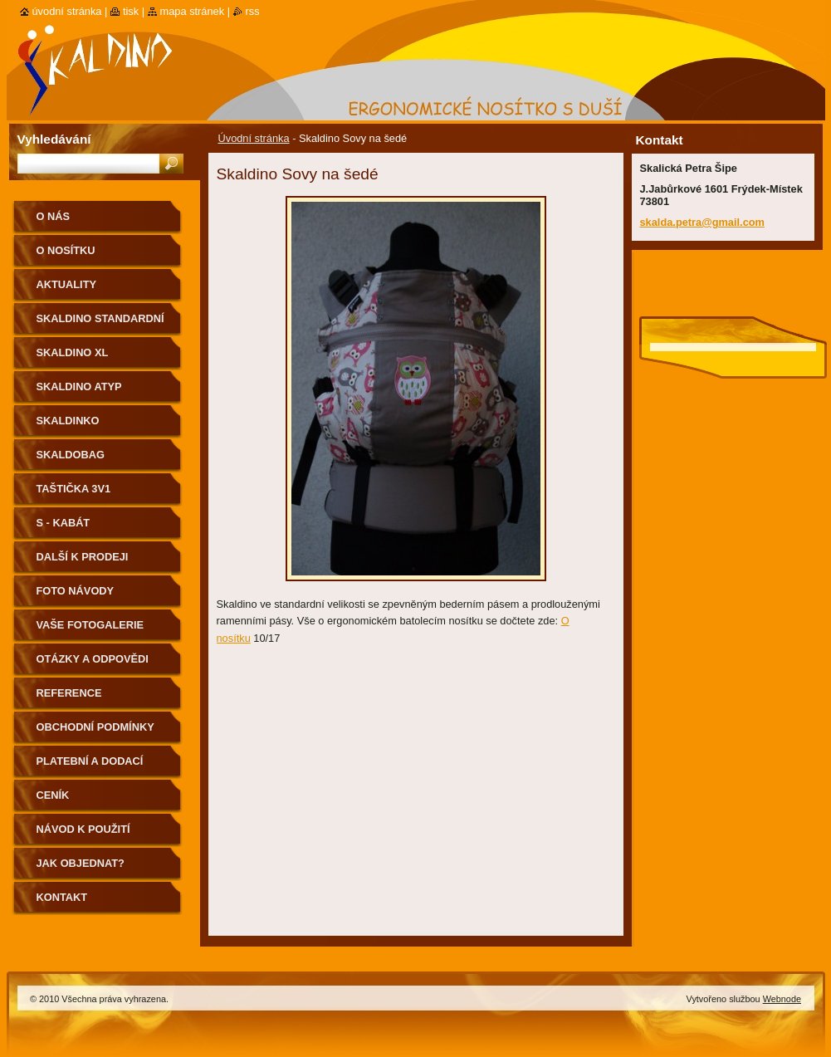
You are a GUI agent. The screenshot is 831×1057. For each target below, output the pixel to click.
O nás (54, 216)
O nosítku (66, 250)
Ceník (53, 795)
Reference (69, 693)
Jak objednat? (81, 863)
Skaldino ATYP (79, 386)
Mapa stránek (192, 11)
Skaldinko (68, 420)
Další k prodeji (83, 557)
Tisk (131, 11)
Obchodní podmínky (95, 727)
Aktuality (67, 284)
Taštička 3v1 (74, 488)
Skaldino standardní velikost (100, 324)
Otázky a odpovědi (93, 659)
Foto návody (76, 591)
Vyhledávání (54, 139)
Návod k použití (83, 829)
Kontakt (62, 897)
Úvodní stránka (254, 138)
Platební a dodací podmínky (90, 767)
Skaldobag (71, 454)
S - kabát (63, 522)
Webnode (782, 999)
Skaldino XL (73, 352)
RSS (253, 11)
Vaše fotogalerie (90, 625)
